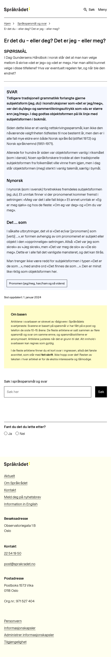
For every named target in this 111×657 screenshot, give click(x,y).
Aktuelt (9, 476)
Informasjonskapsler (20, 628)
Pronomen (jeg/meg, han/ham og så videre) (37, 283)
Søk (89, 9)
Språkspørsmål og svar (32, 23)
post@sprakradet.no (19, 564)
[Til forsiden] (17, 9)
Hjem (7, 23)
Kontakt (10, 490)
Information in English (21, 504)
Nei (22, 434)
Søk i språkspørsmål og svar (25, 382)
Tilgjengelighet (15, 642)
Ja (10, 434)
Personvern (13, 621)
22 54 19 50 (12, 553)
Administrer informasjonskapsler (29, 635)
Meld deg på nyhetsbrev (22, 497)
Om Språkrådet (15, 483)
